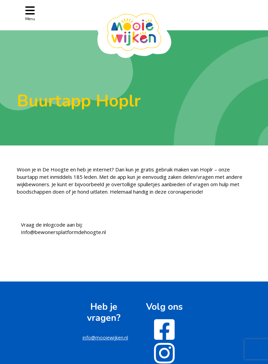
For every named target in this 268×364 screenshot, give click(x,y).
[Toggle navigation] (30, 13)
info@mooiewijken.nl (105, 337)
